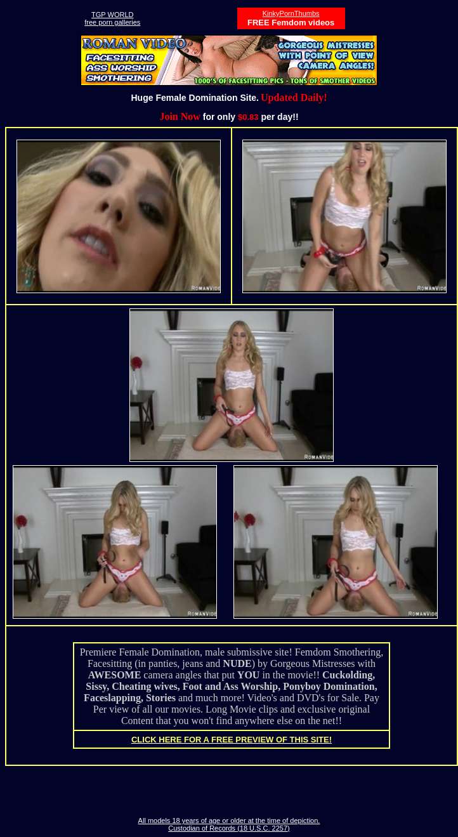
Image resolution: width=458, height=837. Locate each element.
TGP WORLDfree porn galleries (112, 18)
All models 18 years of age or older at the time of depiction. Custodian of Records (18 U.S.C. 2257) (229, 824)
